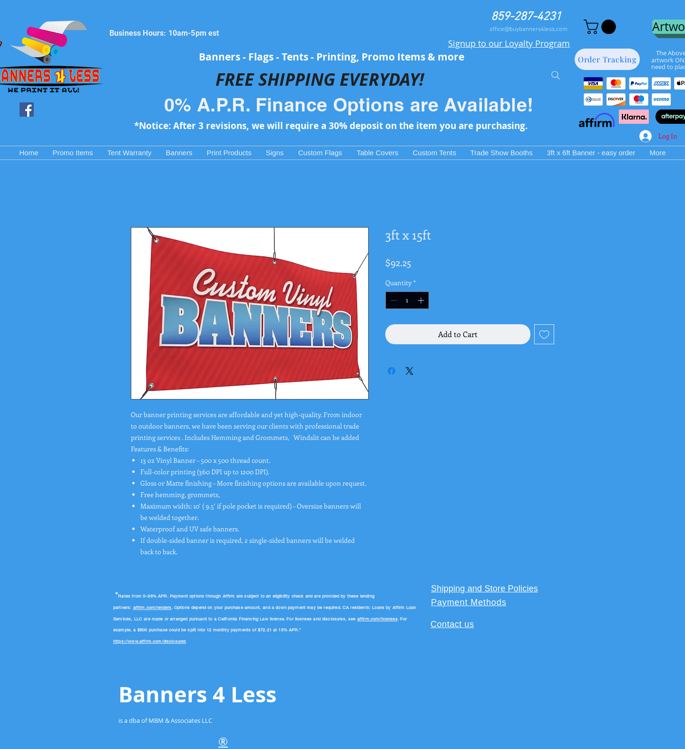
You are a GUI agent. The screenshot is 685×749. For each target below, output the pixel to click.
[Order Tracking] (607, 59)
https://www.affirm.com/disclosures (149, 641)
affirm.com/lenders (152, 607)
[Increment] (422, 300)
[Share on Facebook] (391, 371)
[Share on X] (409, 371)
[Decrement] (393, 300)
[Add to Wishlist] (544, 334)
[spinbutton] (407, 300)
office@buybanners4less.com (528, 29)
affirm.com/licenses (377, 619)
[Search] (555, 75)
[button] (601, 27)
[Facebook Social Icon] (27, 109)
